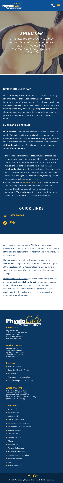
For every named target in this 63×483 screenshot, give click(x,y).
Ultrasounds (12, 409)
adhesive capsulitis (31, 182)
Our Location (17, 215)
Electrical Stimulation (16, 420)
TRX (9, 462)
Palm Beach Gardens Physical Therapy (21, 397)
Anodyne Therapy (15, 459)
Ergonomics (12, 373)
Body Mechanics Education (18, 455)
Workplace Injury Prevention (19, 377)
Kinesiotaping (13, 444)
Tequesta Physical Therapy (16, 393)
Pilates (10, 441)
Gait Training (13, 434)
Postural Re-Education (16, 448)
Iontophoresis (13, 416)
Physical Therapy (14, 366)
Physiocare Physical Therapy (15, 278)
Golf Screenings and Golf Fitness (20, 380)
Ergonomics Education (16, 451)
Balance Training (14, 437)
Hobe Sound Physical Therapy (17, 391)
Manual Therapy (14, 430)
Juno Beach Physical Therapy (17, 395)
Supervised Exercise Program (19, 370)
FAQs (12, 222)
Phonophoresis (13, 412)
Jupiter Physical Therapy (15, 398)
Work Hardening (14, 466)
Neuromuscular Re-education (19, 427)
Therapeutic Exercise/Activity (19, 423)
